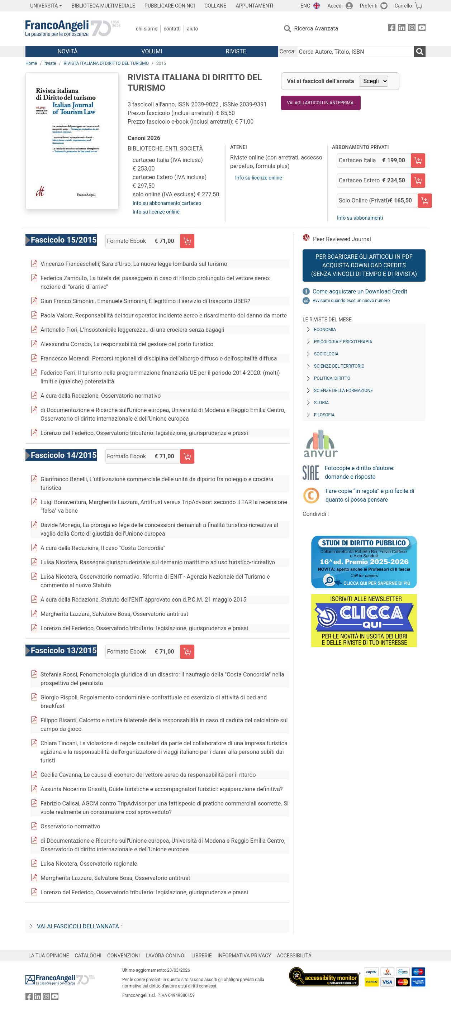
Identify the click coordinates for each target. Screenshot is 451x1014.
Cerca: (288, 51)
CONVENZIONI (123, 955)
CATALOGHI (88, 955)
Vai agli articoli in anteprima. (321, 102)
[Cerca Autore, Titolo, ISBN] (355, 51)
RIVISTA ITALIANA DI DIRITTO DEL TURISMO (106, 63)
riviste (50, 63)
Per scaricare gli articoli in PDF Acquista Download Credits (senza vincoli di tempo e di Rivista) (364, 265)
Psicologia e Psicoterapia (343, 341)
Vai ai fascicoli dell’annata (320, 81)
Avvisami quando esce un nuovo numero (351, 300)
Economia (325, 329)
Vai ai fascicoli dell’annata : (79, 926)
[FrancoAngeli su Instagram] (412, 29)
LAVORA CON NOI (166, 955)
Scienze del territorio (339, 366)
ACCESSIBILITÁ (294, 955)
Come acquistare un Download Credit (360, 291)
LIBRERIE (201, 955)
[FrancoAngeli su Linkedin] (401, 29)
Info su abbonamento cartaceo (167, 203)
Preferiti (369, 6)
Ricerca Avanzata (316, 28)
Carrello (403, 6)
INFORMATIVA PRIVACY (244, 955)
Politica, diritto (332, 378)
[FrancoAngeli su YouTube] (422, 29)
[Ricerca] (420, 51)
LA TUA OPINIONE (48, 955)
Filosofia (324, 414)
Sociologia (326, 354)
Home (31, 63)
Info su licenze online (156, 212)
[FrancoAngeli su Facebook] (391, 29)
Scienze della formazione (343, 390)
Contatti (172, 29)
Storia (321, 402)
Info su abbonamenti (360, 218)
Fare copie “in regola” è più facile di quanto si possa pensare (370, 495)
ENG (305, 6)
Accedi (335, 6)
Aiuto (192, 29)
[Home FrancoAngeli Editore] (72, 28)
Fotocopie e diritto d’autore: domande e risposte (359, 472)
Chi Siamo (146, 29)
